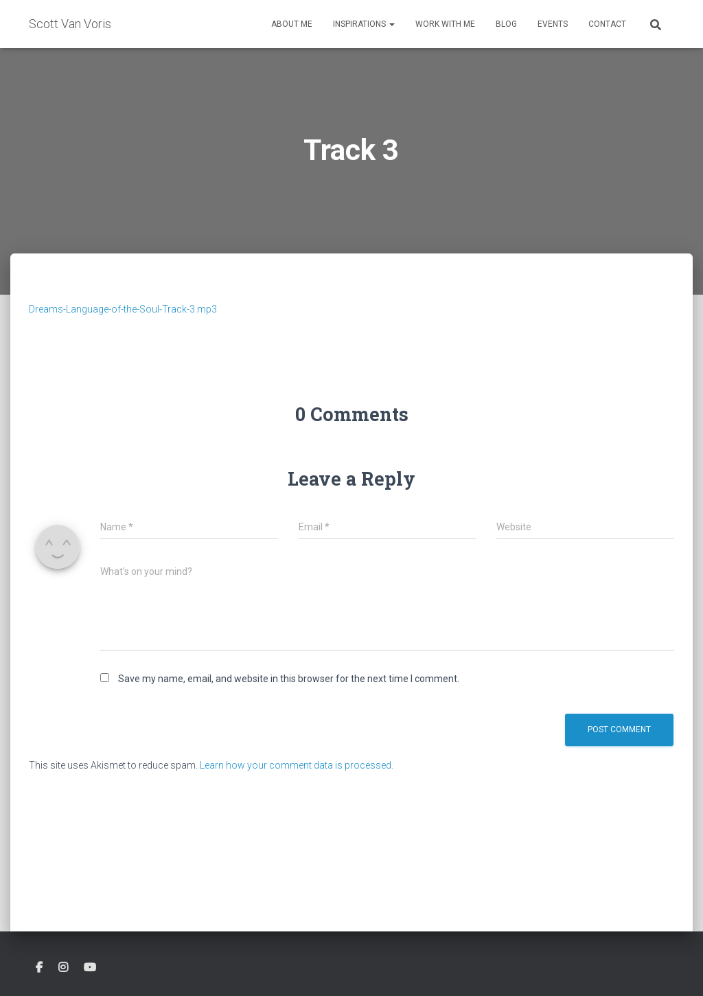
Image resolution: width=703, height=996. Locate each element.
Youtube (90, 968)
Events (553, 24)
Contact (607, 24)
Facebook (39, 968)
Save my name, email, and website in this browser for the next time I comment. (288, 678)
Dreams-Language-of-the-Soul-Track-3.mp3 (123, 309)
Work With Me (445, 24)
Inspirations (364, 24)
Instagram (63, 968)
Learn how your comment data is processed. (296, 765)
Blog (506, 24)
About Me (291, 24)
